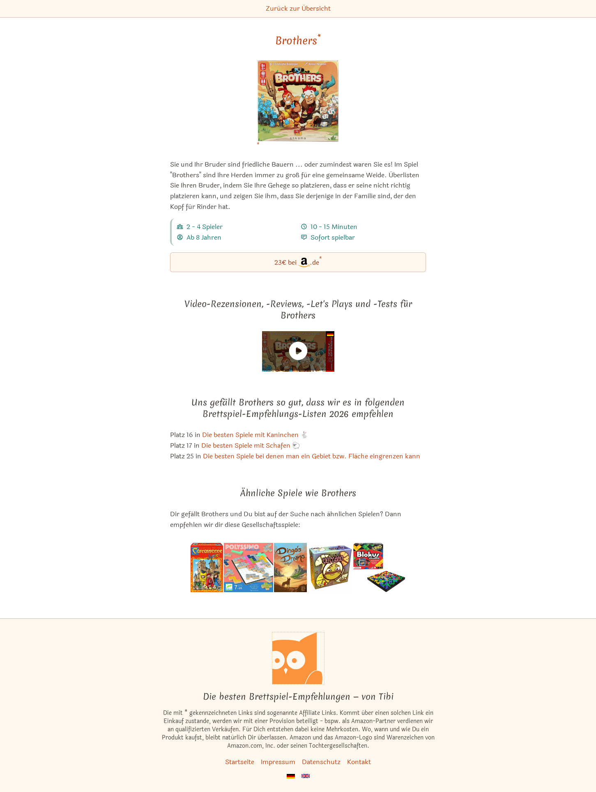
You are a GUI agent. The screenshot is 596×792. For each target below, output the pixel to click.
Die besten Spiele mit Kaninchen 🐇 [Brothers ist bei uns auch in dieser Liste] (255, 435)
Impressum (278, 762)
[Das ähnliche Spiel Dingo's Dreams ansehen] (290, 567)
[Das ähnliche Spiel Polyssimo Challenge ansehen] (249, 567)
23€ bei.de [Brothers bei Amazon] (298, 261)
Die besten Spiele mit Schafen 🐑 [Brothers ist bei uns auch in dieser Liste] (250, 445)
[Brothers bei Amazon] (298, 106)
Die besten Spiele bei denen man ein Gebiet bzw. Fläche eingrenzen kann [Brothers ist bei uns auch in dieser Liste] (311, 456)
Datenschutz (321, 762)
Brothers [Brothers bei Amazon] (298, 41)
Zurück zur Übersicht (298, 8)
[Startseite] (298, 658)
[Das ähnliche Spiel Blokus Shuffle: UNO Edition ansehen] (379, 567)
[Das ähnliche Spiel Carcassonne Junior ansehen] (207, 567)
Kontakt (359, 762)
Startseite (239, 762)
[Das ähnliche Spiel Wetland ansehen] (330, 567)
